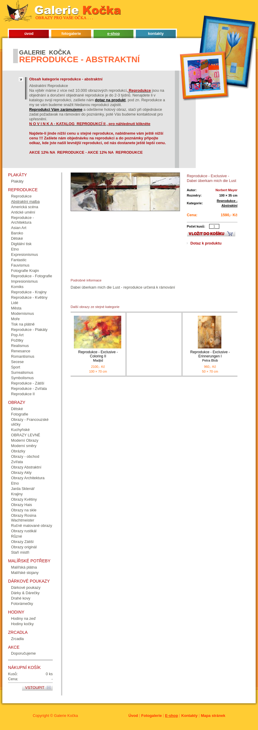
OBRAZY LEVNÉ (25, 435)
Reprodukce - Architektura (22, 220)
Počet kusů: (196, 226)
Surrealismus (22, 372)
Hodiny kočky (22, 624)
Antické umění (23, 212)
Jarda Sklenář (23, 488)
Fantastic (19, 260)
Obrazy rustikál (23, 531)
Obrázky (18, 451)
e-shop (113, 33)
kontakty (156, 33)
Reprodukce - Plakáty (29, 329)
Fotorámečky (22, 603)
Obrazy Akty (21, 472)
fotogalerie (71, 33)
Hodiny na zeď (23, 618)
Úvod (133, 715)
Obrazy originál (24, 547)
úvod (29, 33)
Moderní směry (23, 445)
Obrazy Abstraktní (26, 467)
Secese (17, 361)
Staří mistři (20, 552)
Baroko (17, 233)
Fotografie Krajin (25, 270)
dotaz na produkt (110, 100)
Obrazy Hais (21, 504)
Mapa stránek (213, 715)
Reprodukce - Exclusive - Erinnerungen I (210, 356)
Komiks (17, 286)
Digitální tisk (21, 244)
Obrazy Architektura (27, 478)
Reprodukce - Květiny (29, 297)
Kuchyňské (20, 429)
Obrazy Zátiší (22, 541)
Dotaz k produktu (206, 243)
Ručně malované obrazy (31, 525)
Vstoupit (34, 687)
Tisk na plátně (23, 324)
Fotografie (19, 414)
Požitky (17, 340)
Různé (16, 536)
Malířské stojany (24, 572)
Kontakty (189, 715)
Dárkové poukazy (26, 587)
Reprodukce (21, 196)
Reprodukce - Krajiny (29, 292)
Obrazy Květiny (24, 499)
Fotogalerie (151, 715)
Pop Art (17, 335)
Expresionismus (24, 254)
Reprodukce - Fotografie (31, 276)
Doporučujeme (23, 653)
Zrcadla (17, 638)
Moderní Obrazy (24, 440)
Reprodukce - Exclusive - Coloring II (98, 356)
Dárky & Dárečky (25, 593)
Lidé (14, 303)
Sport (15, 367)
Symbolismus (22, 378)
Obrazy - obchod (25, 456)
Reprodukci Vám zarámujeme (56, 109)
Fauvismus (20, 265)
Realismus (20, 345)
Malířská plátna (24, 567)
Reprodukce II (23, 394)
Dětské (17, 238)
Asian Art (18, 227)
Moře (15, 319)
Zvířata (17, 462)
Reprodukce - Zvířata (29, 388)
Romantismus (22, 356)
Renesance (20, 351)
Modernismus (22, 313)
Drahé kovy (20, 598)
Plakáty (17, 181)
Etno (15, 249)
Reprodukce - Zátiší (27, 383)
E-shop (171, 715)
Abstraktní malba (25, 201)
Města (16, 308)
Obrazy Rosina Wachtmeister (23, 517)
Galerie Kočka (66, 715)
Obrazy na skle (23, 510)
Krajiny (17, 494)
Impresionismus (24, 281)
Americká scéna (24, 207)
